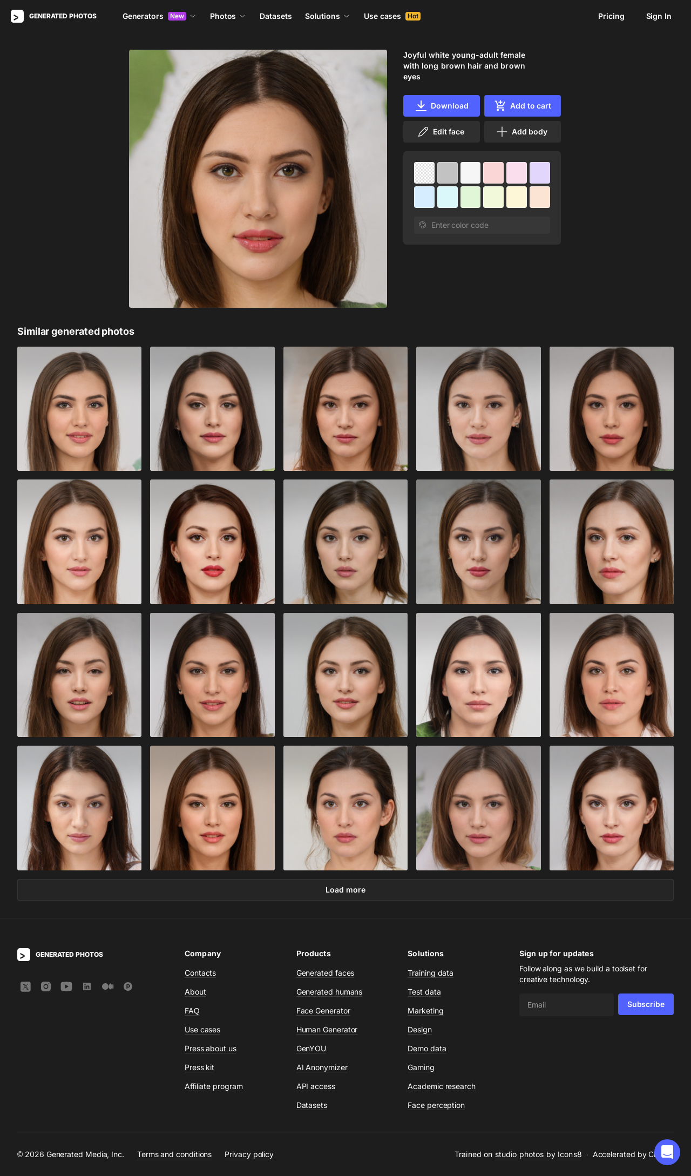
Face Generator (323, 1010)
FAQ (192, 1010)
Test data (424, 991)
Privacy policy (249, 1153)
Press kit (199, 1067)
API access (315, 1086)
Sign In (659, 16)
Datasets (276, 16)
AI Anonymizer (322, 1067)
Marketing (425, 1010)
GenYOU (311, 1048)
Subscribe (646, 1004)
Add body (521, 131)
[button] (667, 1152)
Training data (430, 972)
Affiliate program (214, 1086)
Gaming (421, 1067)
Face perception (436, 1105)
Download (441, 105)
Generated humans (329, 991)
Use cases (392, 16)
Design (420, 1029)
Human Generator (327, 1029)
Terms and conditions (174, 1153)
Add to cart (522, 105)
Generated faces (325, 972)
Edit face (440, 131)
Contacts (200, 972)
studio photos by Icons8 (538, 1154)
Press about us (210, 1048)
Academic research (442, 1086)
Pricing (611, 16)
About (195, 991)
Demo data (427, 1048)
